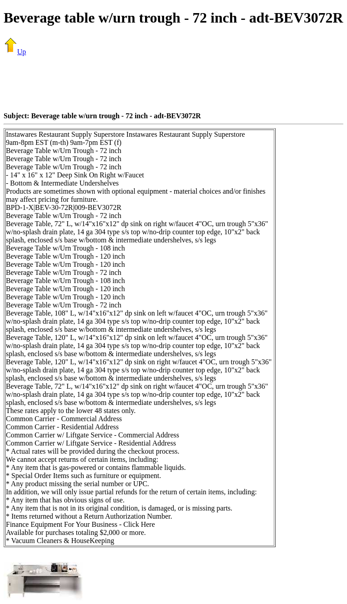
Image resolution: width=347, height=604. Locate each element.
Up (15, 52)
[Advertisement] (173, 83)
